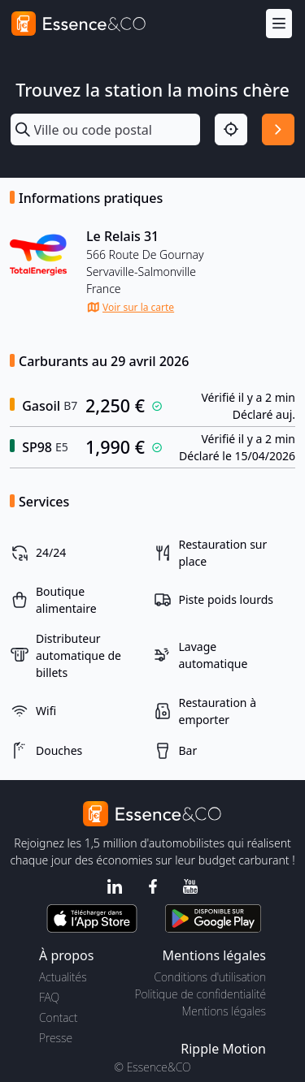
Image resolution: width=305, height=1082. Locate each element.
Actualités (63, 977)
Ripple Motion (223, 1049)
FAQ (49, 997)
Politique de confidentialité (200, 994)
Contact (58, 1017)
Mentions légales (224, 1011)
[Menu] (279, 24)
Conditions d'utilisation (210, 977)
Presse (55, 1037)
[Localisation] (231, 130)
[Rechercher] (278, 130)
